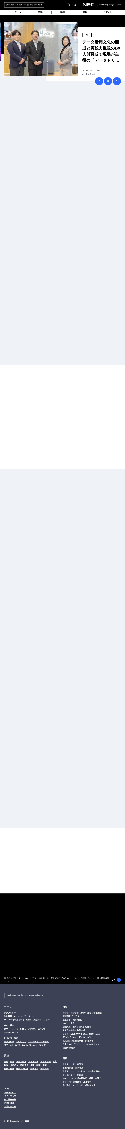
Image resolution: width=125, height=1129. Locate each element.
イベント (107, 12)
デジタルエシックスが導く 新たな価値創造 (82, 1013)
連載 (85, 12)
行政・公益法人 (11, 1065)
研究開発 (44, 1068)
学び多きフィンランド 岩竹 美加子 (79, 1085)
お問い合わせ (10, 1106)
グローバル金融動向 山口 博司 (77, 1082)
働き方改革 (9, 1041)
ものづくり (21, 1041)
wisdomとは (10, 1092)
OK (116, 980)
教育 (55, 1061)
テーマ (18, 12)
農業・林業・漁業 (38, 1065)
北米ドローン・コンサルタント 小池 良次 (81, 1071)
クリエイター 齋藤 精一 (74, 1075)
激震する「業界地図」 (73, 1020)
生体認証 (8, 1016)
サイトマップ (10, 1096)
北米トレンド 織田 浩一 (74, 1064)
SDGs (23, 1029)
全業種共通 (90, 74)
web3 (28, 1020)
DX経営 (42, 1045)
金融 (6, 1061)
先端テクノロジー (41, 1020)
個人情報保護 (103, 978)
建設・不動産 (22, 1068)
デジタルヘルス (11, 1032)
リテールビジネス (12, 1045)
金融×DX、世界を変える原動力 (77, 1027)
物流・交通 (21, 1061)
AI (87, 35)
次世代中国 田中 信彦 (73, 1068)
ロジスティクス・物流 (38, 1041)
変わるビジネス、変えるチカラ (77, 1037)
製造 (12, 1061)
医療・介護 (9, 1068)
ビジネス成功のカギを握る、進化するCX (81, 1034)
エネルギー (33, 1061)
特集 (62, 12)
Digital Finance (29, 1045)
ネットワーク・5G (26, 1016)
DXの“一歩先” (69, 1023)
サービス (34, 1068)
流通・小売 (45, 1061)
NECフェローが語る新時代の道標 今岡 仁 (82, 1078)
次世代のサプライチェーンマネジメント (81, 1044)
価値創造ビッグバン (72, 1016)
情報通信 (24, 1065)
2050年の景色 (69, 1048)
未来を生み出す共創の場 (74, 1030)
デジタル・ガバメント (38, 1029)
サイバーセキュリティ (14, 1020)
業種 (40, 12)
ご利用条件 (9, 1103)
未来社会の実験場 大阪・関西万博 (78, 1041)
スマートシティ (11, 1029)
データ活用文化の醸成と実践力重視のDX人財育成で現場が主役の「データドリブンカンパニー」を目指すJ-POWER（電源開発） (101, 51)
